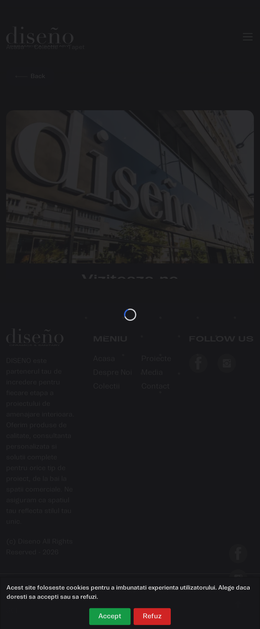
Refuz (152, 618)
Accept (109, 618)
